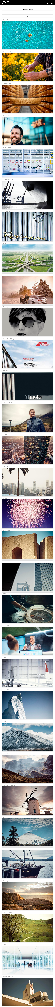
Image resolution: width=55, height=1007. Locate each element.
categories (27, 13)
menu (49, 3)
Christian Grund (27, 9)
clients (27, 16)
